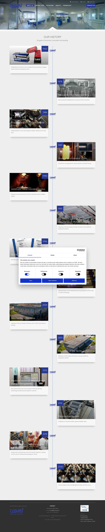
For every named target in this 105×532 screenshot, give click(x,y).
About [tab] (75, 255)
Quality (58, 5)
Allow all (74, 280)
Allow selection (52, 280)
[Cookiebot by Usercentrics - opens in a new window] (78, 250)
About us (30, 5)
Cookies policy (84, 517)
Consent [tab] (30, 255)
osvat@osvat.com (54, 510)
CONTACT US (91, 6)
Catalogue (49, 5)
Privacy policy (83, 516)
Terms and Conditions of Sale (87, 521)
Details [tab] (52, 255)
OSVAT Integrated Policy (86, 519)
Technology (67, 5)
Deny (30, 280)
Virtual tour (39, 5)
